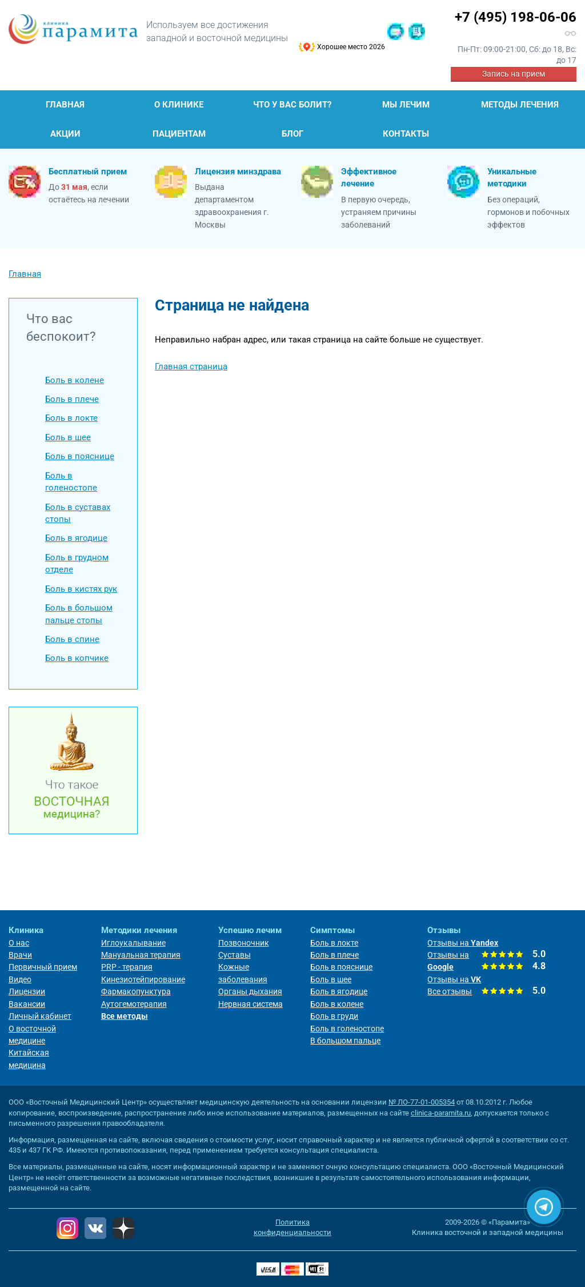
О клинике (178, 104)
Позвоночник (243, 942)
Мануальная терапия (141, 954)
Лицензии (27, 991)
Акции (65, 134)
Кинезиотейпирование (143, 979)
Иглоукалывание (133, 942)
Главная (65, 104)
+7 (515, 17)
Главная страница (191, 366)
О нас (19, 942)
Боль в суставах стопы (77, 513)
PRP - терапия (127, 966)
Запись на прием (513, 73)
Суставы (234, 954)
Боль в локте (71, 418)
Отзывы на (462, 942)
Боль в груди (334, 1016)
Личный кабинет (40, 1016)
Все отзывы (449, 991)
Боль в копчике (77, 658)
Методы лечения (520, 104)
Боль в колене (74, 380)
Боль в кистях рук (81, 589)
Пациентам (179, 134)
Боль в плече (72, 399)
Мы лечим (406, 104)
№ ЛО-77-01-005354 (421, 1102)
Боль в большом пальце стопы (79, 614)
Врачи (20, 954)
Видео (20, 979)
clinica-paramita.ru (441, 1113)
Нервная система (250, 1004)
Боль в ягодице (76, 538)
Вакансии (27, 1004)
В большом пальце (345, 1040)
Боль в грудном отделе (77, 563)
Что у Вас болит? (292, 104)
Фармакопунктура (136, 991)
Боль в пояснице (79, 456)
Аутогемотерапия (134, 1004)
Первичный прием (43, 966)
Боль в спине (72, 639)
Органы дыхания (250, 991)
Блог (292, 134)
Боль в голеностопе (71, 482)
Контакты (406, 134)
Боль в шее (68, 437)
